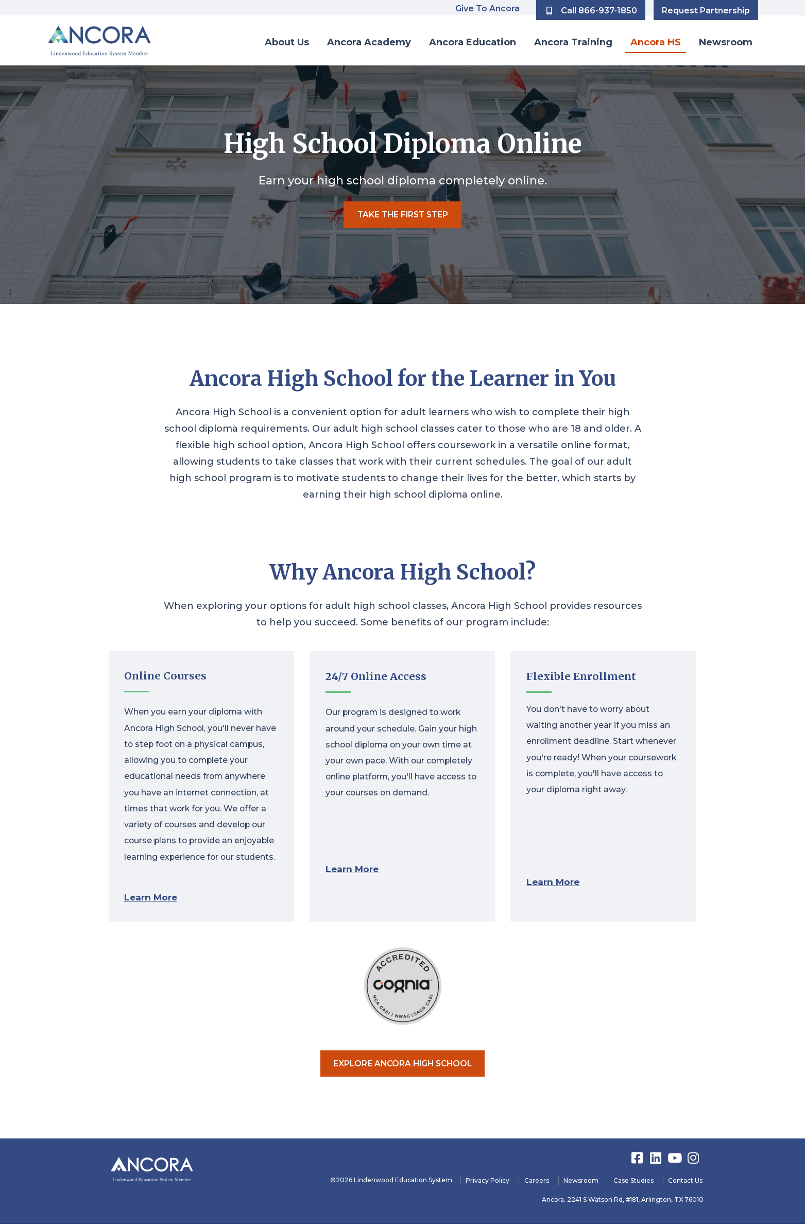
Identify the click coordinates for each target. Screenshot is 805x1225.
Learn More (152, 896)
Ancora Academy (369, 42)
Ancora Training (573, 42)
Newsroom (725, 42)
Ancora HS (655, 42)
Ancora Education (472, 42)
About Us (287, 42)
